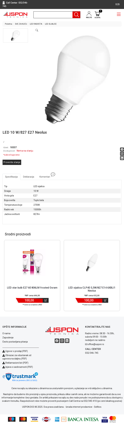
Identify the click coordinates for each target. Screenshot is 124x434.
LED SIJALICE (51, 24)
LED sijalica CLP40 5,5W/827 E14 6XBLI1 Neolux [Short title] (91, 289)
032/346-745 (91, 353)
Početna (8, 24)
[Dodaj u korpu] (46, 300)
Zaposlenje (8, 337)
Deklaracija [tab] (28, 176)
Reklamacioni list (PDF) (15, 363)
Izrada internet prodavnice (79, 407)
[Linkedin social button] (122, 158)
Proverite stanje (12, 162)
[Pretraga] (76, 14)
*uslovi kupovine (11, 155)
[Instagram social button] (122, 154)
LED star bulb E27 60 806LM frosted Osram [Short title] (32, 287)
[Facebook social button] (122, 150)
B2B (118, 4)
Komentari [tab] (46, 176)
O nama (6, 333)
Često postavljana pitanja (15, 341)
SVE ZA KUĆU (21, 24)
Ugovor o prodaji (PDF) (15, 351)
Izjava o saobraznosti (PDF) (19, 367)
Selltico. (98, 407)
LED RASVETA (36, 24)
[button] (15, 35)
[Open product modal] (37, 30)
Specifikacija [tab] (11, 176)
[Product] (32, 262)
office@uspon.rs (96, 344)
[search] (56, 14)
